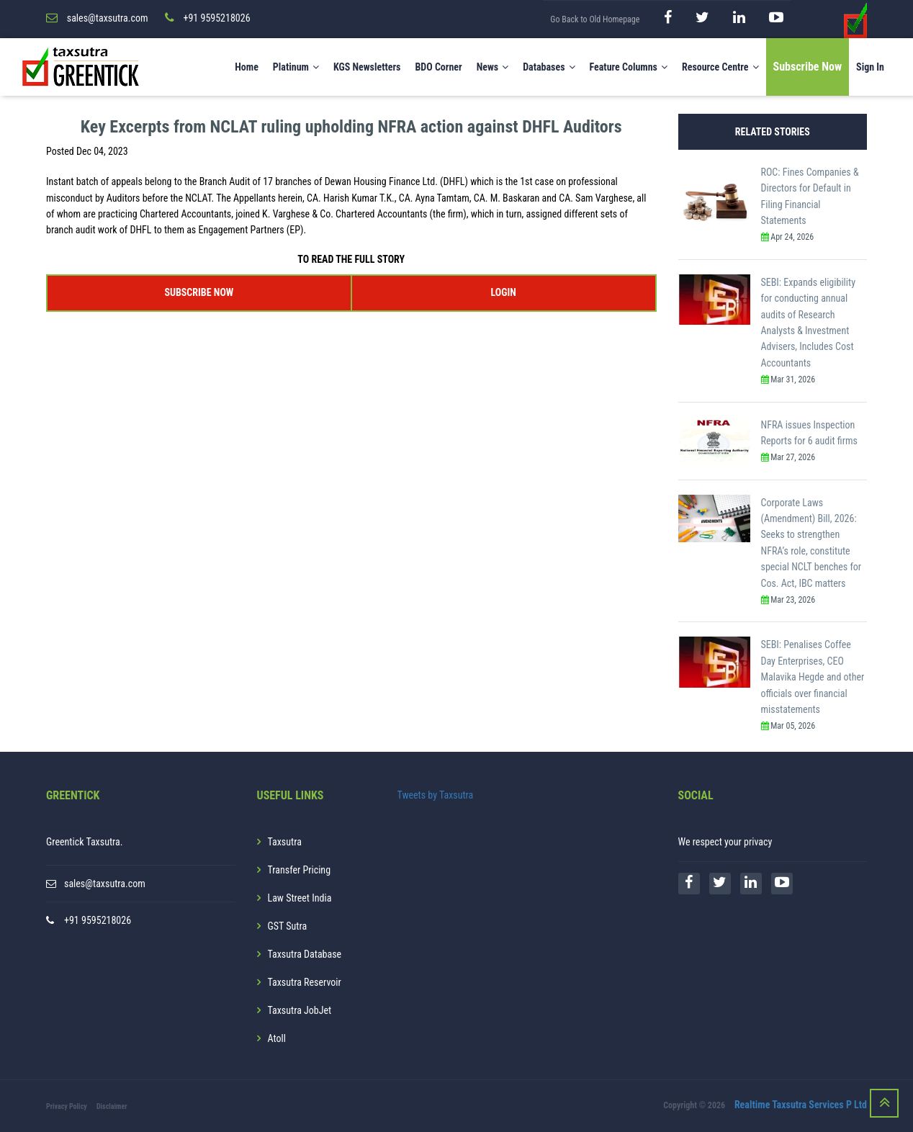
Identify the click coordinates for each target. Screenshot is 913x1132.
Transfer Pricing (299, 870)
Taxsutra (285, 842)
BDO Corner (438, 67)
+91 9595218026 (97, 920)
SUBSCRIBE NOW (198, 292)
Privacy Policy (66, 1106)
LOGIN (503, 292)
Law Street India (300, 898)
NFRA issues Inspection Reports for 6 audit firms (809, 432)
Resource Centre (720, 67)
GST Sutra (287, 926)
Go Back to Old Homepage (594, 19)
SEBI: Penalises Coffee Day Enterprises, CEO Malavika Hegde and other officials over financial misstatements (813, 677)
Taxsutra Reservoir (304, 982)
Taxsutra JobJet (300, 1010)
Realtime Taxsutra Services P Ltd (800, 1105)
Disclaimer (111, 1106)
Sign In (870, 67)
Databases (549, 67)
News (493, 67)
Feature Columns (628, 67)
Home (246, 67)
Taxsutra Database (305, 954)
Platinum (296, 67)
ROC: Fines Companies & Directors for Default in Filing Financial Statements (810, 196)
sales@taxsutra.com (104, 883)
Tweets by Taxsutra (435, 795)
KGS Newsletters (367, 67)
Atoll (277, 1038)
